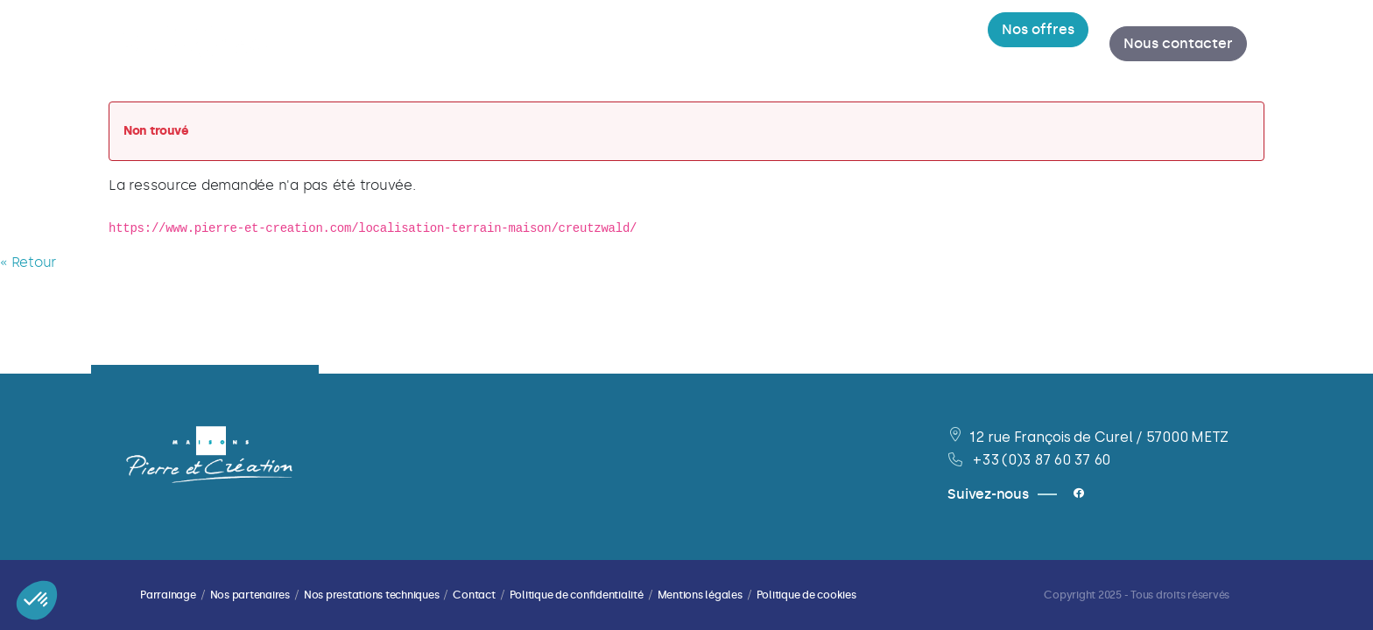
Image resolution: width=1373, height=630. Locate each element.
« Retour (28, 262)
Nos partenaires (250, 595)
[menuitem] (461, 44)
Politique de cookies (806, 595)
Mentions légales (700, 595)
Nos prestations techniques (372, 595)
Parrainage (168, 595)
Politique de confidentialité (577, 595)
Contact (474, 595)
